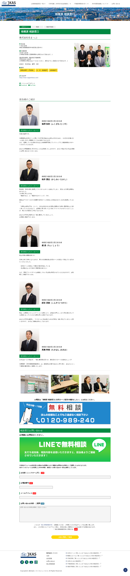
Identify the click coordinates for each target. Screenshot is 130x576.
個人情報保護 (50, 567)
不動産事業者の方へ (80, 3)
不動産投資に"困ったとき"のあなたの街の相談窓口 (83, 567)
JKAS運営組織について (99, 3)
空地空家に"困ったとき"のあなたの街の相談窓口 (82, 561)
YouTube (31, 85)
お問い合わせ (116, 3)
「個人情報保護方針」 (47, 528)
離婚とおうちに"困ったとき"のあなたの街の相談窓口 (84, 559)
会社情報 (49, 561)
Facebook (23, 85)
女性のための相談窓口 (74, 564)
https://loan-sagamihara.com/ (28, 77)
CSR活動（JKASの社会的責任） (59, 3)
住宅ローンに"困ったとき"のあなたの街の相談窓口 (83, 556)
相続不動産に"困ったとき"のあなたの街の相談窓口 (83, 570)
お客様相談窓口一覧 (37, 3)
